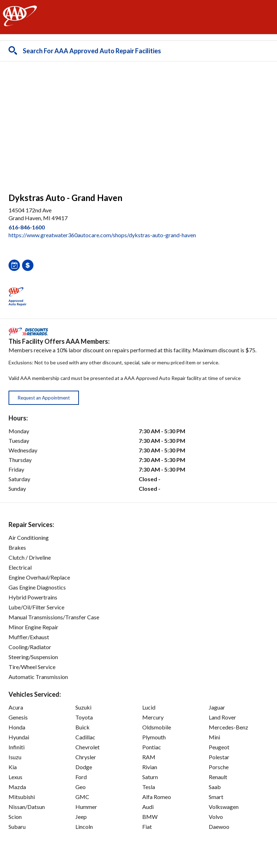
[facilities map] (138, 123)
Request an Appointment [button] (44, 398)
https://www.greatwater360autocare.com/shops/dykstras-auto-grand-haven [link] (102, 235)
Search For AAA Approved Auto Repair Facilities (92, 51)
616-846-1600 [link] (27, 227)
